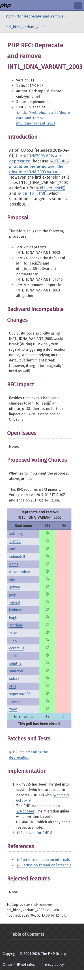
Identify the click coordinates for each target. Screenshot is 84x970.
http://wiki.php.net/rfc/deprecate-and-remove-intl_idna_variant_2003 (43, 117)
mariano (16, 625)
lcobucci (16, 610)
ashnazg (16, 534)
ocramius (16, 648)
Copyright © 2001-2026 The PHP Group (34, 954)
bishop (15, 541)
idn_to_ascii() (52, 188)
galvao (14, 587)
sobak (14, 679)
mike (13, 633)
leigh (13, 617)
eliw (12, 579)
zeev (13, 709)
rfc (18, 16)
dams (13, 564)
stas (12, 686)
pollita (14, 656)
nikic (13, 640)
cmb (12, 549)
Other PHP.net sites (19, 964)
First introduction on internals (45, 860)
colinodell (17, 556)
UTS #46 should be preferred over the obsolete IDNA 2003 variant (39, 166)
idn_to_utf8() (34, 193)
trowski (15, 701)
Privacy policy (52, 964)
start (9, 16)
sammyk (16, 671)
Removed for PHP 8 (36, 833)
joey (12, 595)
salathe (15, 663)
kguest (14, 602)
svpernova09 (20, 694)
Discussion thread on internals (45, 865)
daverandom (19, 572)
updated (27, 811)
